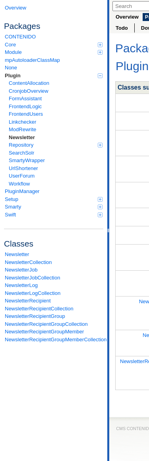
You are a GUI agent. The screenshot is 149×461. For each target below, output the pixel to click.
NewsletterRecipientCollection (39, 309)
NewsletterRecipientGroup (35, 316)
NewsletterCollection (28, 262)
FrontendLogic (25, 106)
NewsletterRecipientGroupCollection (46, 324)
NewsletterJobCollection (32, 278)
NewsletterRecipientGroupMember (44, 332)
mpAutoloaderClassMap (32, 60)
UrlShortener (23, 168)
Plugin (54, 75)
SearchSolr (21, 153)
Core (54, 45)
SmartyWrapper (27, 160)
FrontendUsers (26, 114)
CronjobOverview (28, 91)
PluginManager (22, 191)
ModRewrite (22, 129)
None (11, 68)
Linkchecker (22, 122)
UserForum (22, 176)
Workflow (19, 184)
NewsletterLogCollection (32, 293)
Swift (54, 215)
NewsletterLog (21, 285)
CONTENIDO (20, 37)
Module (54, 52)
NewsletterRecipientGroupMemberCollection (54, 339)
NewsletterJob (21, 270)
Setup (54, 199)
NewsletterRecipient (28, 301)
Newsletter (22, 137)
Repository (56, 145)
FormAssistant (25, 98)
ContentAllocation (29, 83)
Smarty (54, 207)
